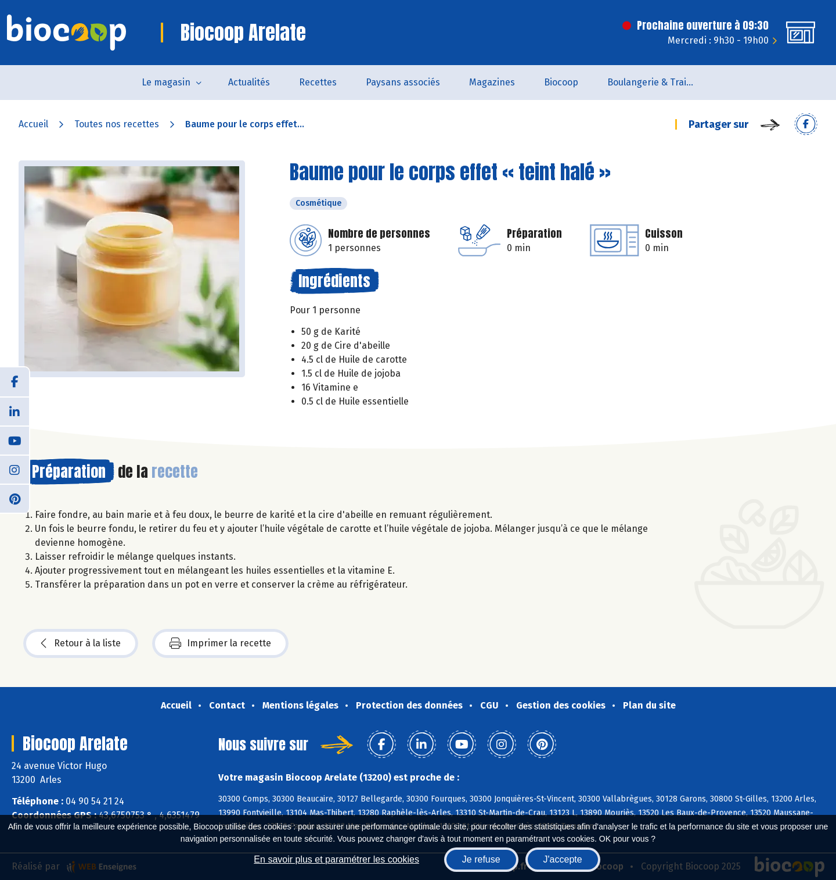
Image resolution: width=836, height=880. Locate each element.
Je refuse (481, 859)
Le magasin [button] (166, 82)
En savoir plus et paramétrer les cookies (336, 859)
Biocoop (561, 82)
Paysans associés (403, 82)
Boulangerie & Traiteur (655, 82)
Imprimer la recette (220, 643)
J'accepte (562, 859)
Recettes (318, 82)
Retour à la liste (81, 643)
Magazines (492, 82)
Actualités (249, 82)
